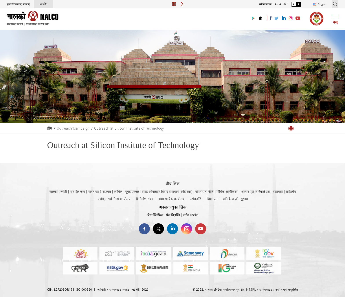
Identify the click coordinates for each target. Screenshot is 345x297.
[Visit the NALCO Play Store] (252, 18)
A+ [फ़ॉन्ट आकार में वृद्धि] (285, 4)
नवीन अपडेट (190, 215)
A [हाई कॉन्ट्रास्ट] (298, 4)
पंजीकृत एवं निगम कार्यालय (113, 200)
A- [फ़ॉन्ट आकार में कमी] (276, 4)
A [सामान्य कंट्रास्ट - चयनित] (294, 4)
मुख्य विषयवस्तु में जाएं (18, 4)
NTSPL (251, 289)
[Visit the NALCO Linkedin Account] (283, 18)
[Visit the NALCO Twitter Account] (276, 18)
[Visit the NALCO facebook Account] (271, 18)
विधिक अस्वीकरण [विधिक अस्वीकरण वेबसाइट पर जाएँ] (227, 196)
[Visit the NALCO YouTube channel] (297, 18)
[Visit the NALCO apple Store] (260, 17)
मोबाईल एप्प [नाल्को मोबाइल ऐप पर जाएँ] (77, 196)
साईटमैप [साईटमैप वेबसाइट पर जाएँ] (291, 196)
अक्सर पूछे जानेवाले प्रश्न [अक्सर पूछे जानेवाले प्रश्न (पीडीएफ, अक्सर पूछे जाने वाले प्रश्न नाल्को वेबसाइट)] (255, 196)
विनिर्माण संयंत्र (144, 200)
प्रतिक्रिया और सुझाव (235, 200)
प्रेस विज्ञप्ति (173, 215)
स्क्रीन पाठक (265, 4)
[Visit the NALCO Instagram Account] (290, 18)
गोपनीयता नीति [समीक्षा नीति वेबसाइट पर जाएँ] (204, 196)
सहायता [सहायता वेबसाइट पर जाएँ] (278, 196)
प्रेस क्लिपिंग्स (155, 215)
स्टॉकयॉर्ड (195, 200)
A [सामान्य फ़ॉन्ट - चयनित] (279, 4)
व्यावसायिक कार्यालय (172, 200)
